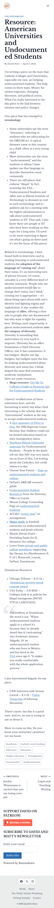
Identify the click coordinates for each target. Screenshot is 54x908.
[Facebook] (21, 881)
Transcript (16, 699)
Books (22, 889)
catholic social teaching (32, 744)
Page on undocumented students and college (29, 474)
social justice (13, 762)
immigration (35, 756)
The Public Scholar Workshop (27, 893)
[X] (27, 881)
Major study (17, 521)
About (31, 889)
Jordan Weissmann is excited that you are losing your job (14, 786)
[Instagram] (32, 881)
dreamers (25, 750)
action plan (28, 513)
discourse (11, 750)
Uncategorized (14, 16)
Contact (37, 898)
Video (35, 695)
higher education (15, 756)
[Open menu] (48, 5)
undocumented (31, 762)
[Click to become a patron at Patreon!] (27, 822)
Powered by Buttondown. (19, 863)
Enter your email (14, 844)
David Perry (14, 64)
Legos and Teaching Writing (40, 782)
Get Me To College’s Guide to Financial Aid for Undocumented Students (29, 386)
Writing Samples (21, 898)
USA (12, 656)
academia (11, 744)
